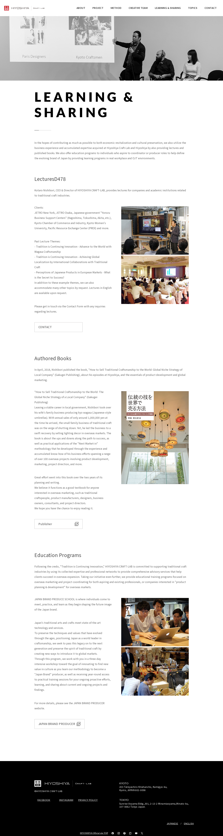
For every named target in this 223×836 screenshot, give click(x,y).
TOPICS (192, 8)
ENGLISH (189, 823)
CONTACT (211, 8)
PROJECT (97, 8)
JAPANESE (172, 823)
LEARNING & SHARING (168, 8)
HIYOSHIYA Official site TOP (94, 833)
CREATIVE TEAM (138, 8)
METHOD (116, 8)
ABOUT (81, 8)
